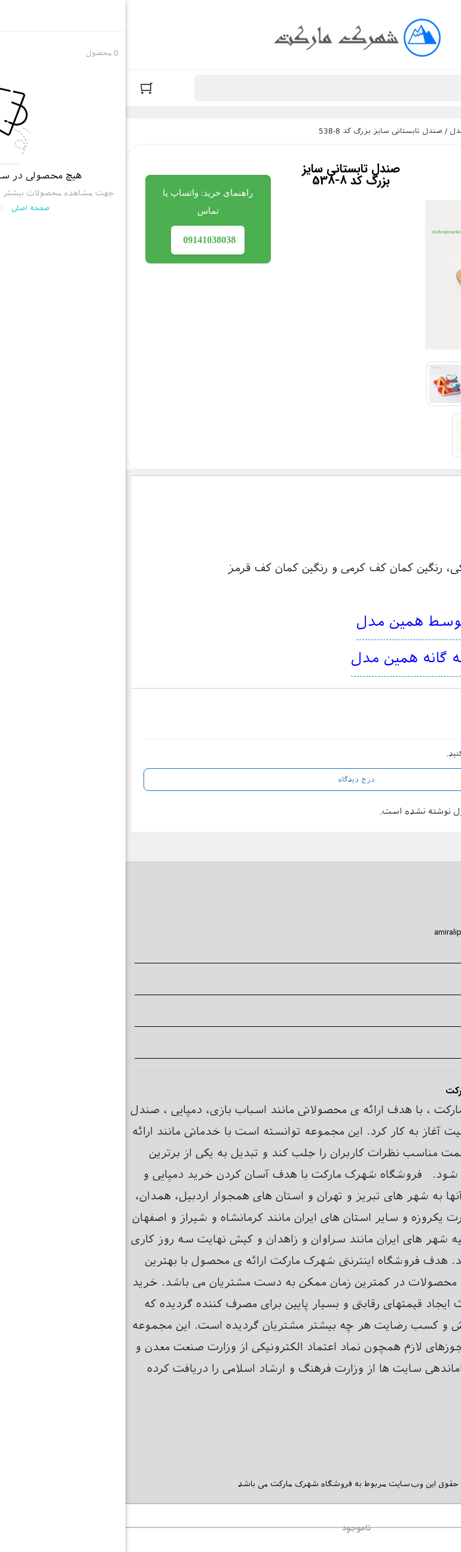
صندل (334, 131)
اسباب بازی (112, 1110)
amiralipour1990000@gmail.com (367, 931)
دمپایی (61, 1110)
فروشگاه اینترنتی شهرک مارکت (403, 131)
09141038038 (403, 916)
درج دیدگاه (230, 779)
